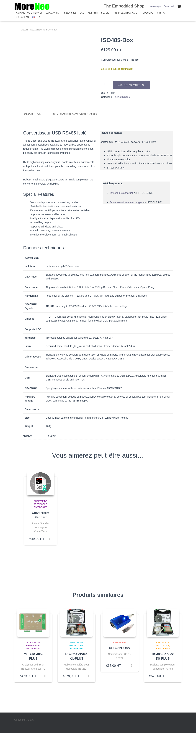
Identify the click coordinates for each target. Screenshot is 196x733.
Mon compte (155, 6)
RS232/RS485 (69, 13)
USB (82, 13)
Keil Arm (93, 13)
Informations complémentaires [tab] (75, 113)
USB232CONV (119, 647)
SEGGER (105, 13)
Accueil (24, 30)
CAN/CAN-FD (52, 13)
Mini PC (161, 13)
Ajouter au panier (129, 85)
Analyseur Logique (125, 13)
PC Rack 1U (22, 17)
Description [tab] (32, 113)
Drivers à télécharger (121, 192)
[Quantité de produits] (105, 84)
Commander (170, 6)
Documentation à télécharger (126, 202)
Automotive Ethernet (29, 13)
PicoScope (147, 13)
